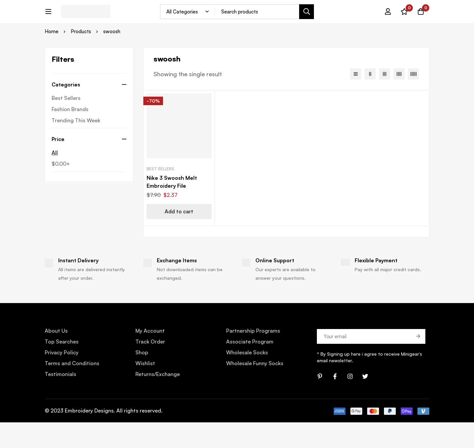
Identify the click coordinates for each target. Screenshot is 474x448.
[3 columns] (384, 99)
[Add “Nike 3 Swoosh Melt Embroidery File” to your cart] (179, 237)
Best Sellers (66, 123)
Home (52, 57)
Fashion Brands (70, 134)
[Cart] (421, 16)
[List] (355, 99)
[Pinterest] (320, 402)
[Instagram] (350, 402)
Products (81, 57)
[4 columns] (399, 99)
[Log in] (388, 16)
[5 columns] (413, 99)
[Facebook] (335, 402)
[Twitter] (365, 402)
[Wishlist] (404, 16)
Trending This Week (76, 146)
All (55, 178)
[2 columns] (370, 99)
